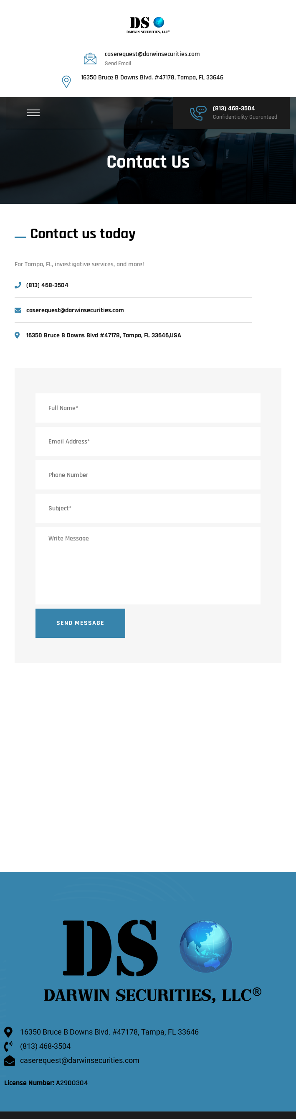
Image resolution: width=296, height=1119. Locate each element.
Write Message (148, 565)
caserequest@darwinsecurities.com (152, 54)
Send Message (80, 623)
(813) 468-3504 (234, 109)
